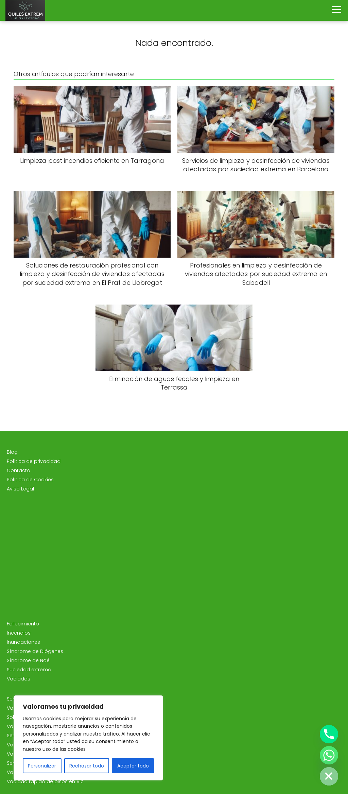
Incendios (19, 632)
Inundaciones (23, 642)
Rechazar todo (86, 765)
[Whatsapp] (329, 755)
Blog (12, 452)
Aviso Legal (20, 488)
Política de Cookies (30, 479)
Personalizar (42, 765)
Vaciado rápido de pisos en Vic (45, 781)
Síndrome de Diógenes (35, 651)
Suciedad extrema (29, 669)
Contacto (18, 470)
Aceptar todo (133, 765)
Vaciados (18, 678)
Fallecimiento (23, 623)
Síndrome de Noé (28, 660)
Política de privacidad (33, 461)
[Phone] (329, 734)
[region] (88, 737)
